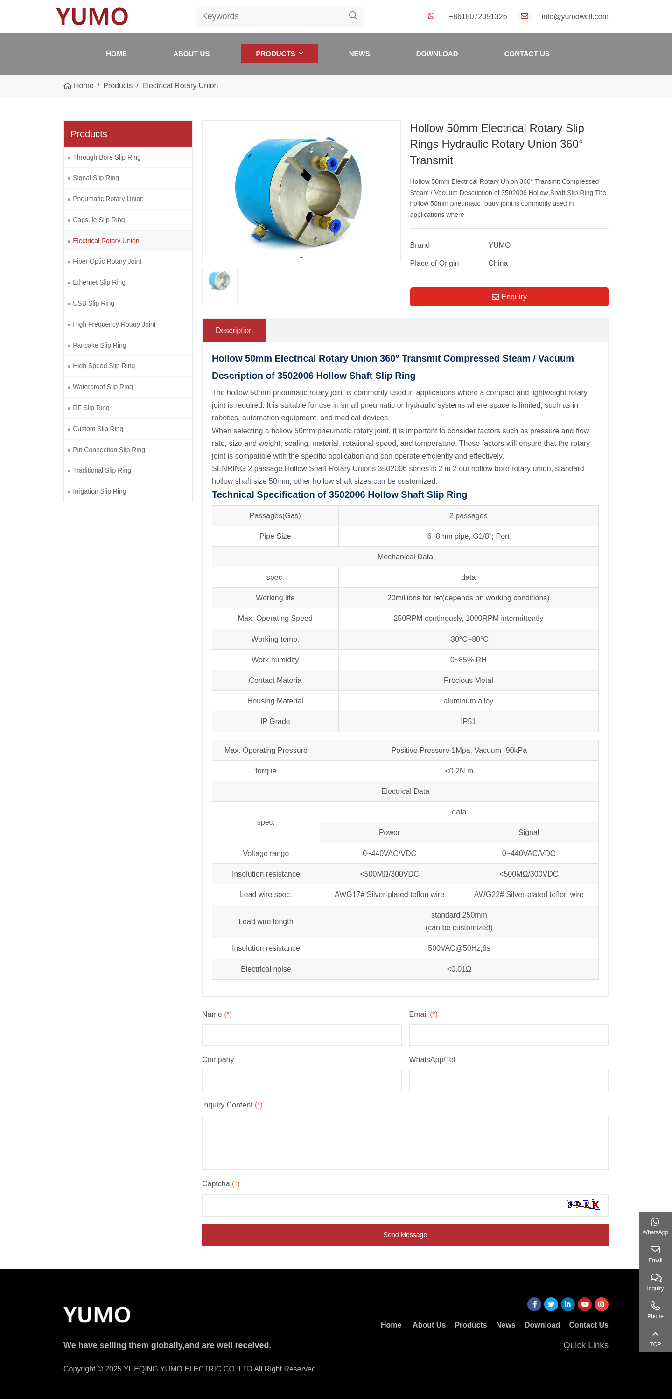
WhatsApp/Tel (432, 1060)
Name (217, 1014)
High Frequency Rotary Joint (114, 324)
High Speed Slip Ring (104, 365)
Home (116, 53)
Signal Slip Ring (96, 177)
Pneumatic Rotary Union (108, 198)
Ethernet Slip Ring (99, 282)
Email (423, 1014)
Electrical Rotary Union (106, 240)
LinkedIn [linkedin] (568, 1304)
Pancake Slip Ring (99, 345)
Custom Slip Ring (98, 428)
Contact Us (527, 53)
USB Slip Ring (93, 303)
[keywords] (269, 16)
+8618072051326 (478, 17)
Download (437, 53)
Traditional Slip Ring (102, 470)
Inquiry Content (232, 1105)
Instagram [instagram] (602, 1304)
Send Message (405, 1235)
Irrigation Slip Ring (99, 491)
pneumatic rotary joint (308, 393)
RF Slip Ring (91, 407)
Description (234, 330)
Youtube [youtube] (585, 1304)
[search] (353, 16)
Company (218, 1060)
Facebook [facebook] (534, 1304)
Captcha (221, 1184)
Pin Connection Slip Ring (109, 449)
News (359, 53)
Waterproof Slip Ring (103, 386)
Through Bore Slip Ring (107, 157)
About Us (191, 53)
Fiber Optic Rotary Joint (107, 261)
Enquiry (509, 297)
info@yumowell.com (575, 17)
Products (275, 53)
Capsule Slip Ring (99, 219)
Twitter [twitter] (551, 1304)
